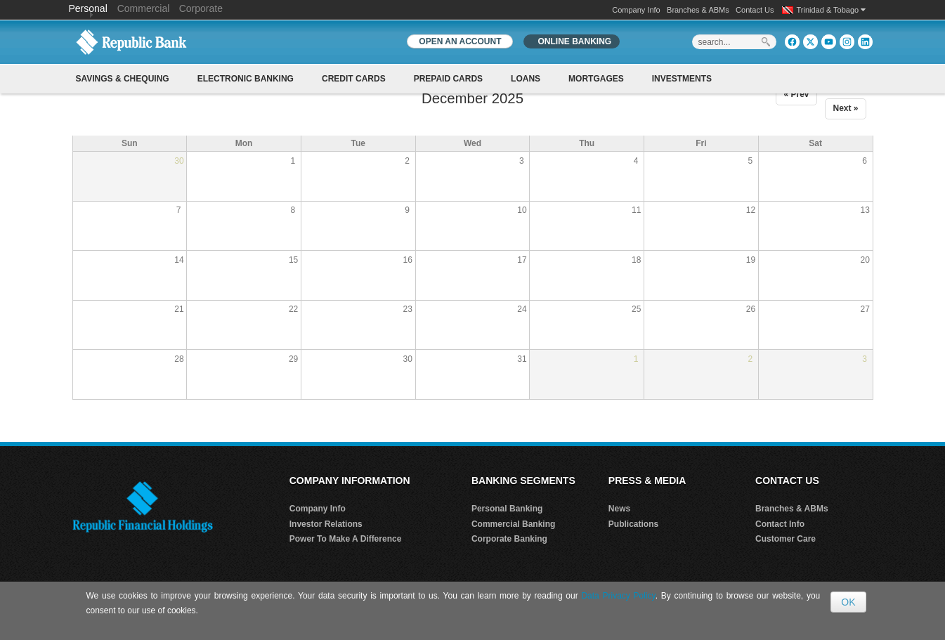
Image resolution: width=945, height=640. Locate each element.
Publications (633, 524)
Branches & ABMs (698, 10)
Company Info (636, 10)
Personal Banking (506, 509)
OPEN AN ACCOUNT (460, 41)
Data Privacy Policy (618, 596)
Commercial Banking (513, 524)
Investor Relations (326, 524)
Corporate (201, 8)
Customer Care (785, 539)
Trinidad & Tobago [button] (831, 10)
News (619, 509)
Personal (89, 8)
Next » (845, 108)
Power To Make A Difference (345, 539)
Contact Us (755, 10)
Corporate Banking (509, 539)
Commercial (143, 8)
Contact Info (779, 524)
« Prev (796, 94)
